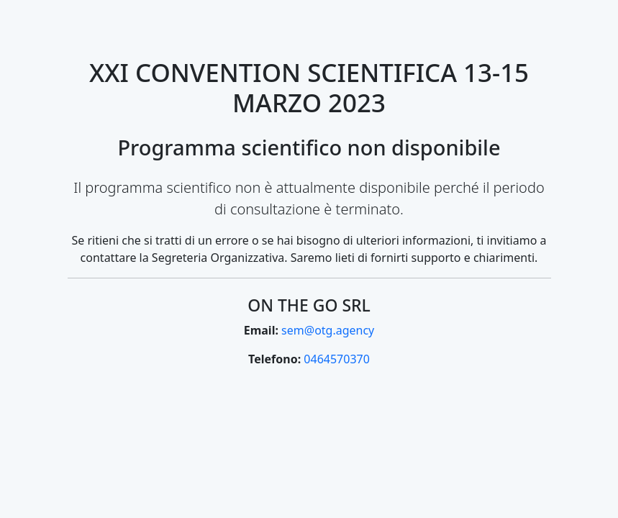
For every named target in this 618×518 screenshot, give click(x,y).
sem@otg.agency (327, 330)
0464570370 (337, 359)
